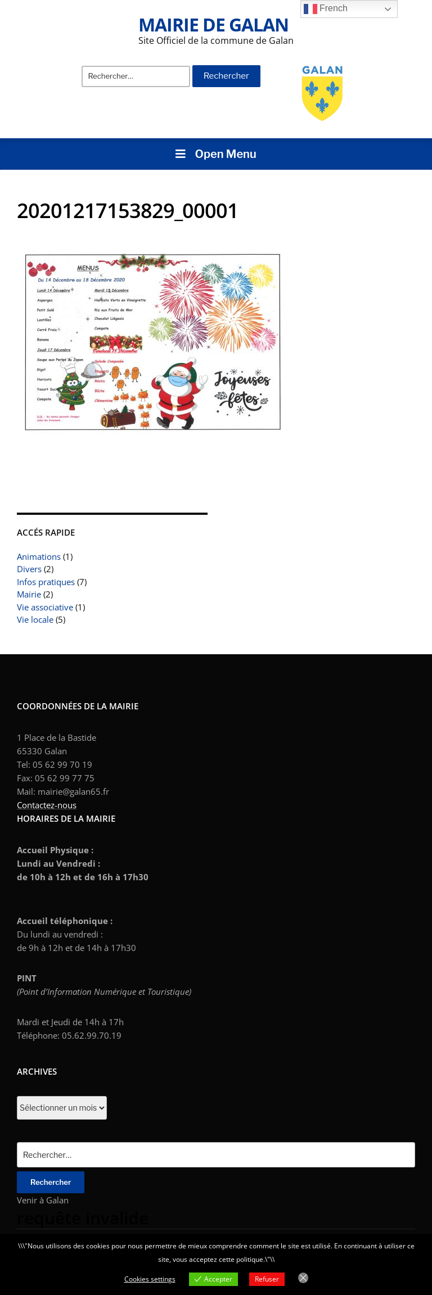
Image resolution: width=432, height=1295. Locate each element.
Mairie (29, 594)
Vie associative (45, 607)
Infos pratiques (46, 581)
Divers (29, 568)
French (326, 9)
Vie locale (35, 619)
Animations (39, 556)
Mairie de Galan (213, 24)
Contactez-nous (46, 804)
